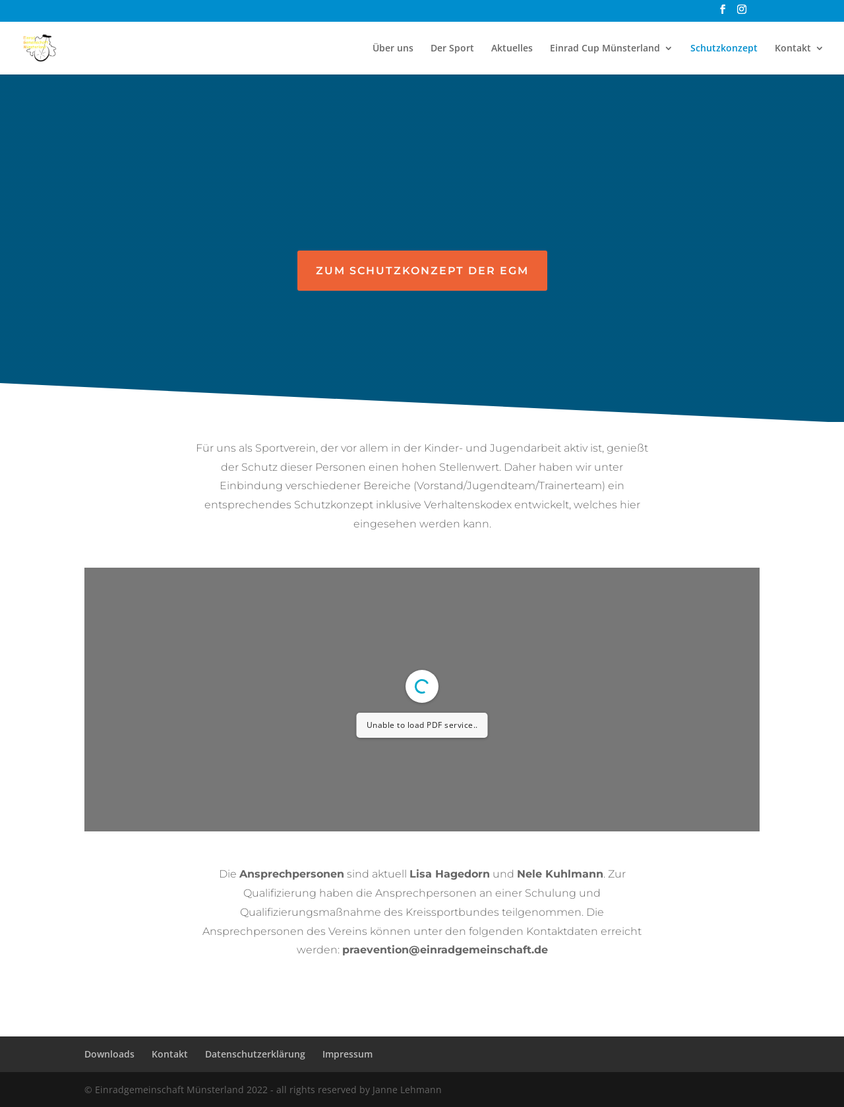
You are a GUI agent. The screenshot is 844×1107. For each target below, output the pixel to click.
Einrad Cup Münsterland (605, 49)
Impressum (347, 1054)
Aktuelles (512, 49)
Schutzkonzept (724, 49)
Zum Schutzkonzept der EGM (422, 270)
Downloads (109, 1054)
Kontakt (793, 49)
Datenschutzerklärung (255, 1054)
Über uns (393, 49)
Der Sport (452, 49)
